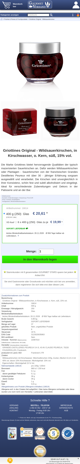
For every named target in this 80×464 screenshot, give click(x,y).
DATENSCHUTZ (66, 408)
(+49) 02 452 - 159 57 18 (40, 408)
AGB (66, 410)
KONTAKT (14, 410)
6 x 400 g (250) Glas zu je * (34, 222)
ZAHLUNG (13, 408)
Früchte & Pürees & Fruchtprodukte (15, 19)
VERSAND (13, 405)
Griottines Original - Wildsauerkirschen (41, 19)
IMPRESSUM (66, 405)
